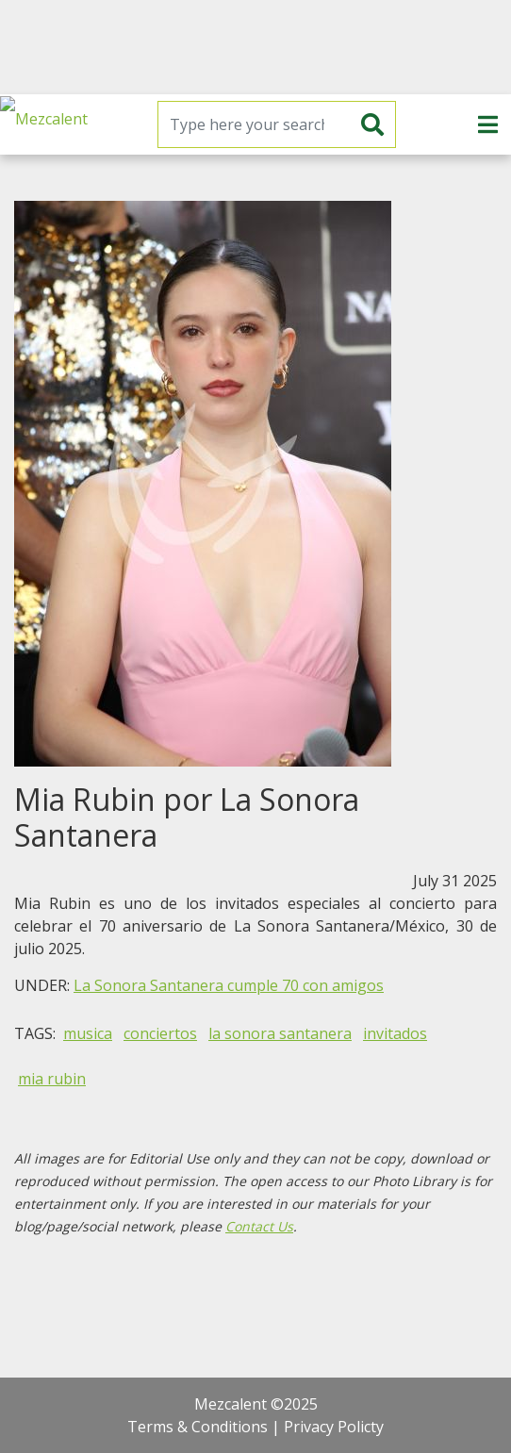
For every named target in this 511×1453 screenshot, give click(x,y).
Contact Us (259, 1226)
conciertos (160, 1033)
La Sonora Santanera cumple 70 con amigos (229, 985)
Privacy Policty (334, 1426)
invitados (395, 1033)
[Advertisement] (255, 47)
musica (87, 1033)
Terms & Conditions (197, 1426)
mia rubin (52, 1078)
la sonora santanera (280, 1033)
